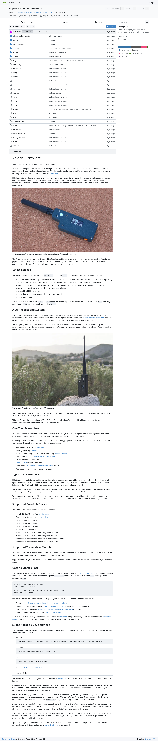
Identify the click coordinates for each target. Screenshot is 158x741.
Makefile (15, 109)
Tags (98, 22)
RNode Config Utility (86, 573)
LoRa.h (14, 105)
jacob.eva (16, 9)
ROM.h (14, 142)
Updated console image (57, 52)
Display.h (15, 85)
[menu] (140, 739)
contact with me (51, 725)
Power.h (15, 125)
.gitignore (15, 60)
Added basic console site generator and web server (67, 60)
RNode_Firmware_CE (32, 9)
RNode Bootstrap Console (93, 318)
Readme (122, 36)
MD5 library (53, 113)
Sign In (152, 3)
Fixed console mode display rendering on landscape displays (70, 85)
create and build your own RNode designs (55, 609)
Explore (12, 3)
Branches (62, 22)
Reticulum (55, 173)
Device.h (15, 81)
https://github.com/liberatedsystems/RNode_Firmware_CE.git (34, 12)
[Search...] (147, 22)
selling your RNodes (54, 612)
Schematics (16, 56)
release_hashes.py (18, 134)
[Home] (4, 3)
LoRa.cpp (15, 101)
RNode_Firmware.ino (19, 138)
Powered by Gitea (8, 739)
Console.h (16, 77)
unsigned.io (44, 514)
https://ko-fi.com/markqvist (32, 667)
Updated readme (55, 56)
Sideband (34, 450)
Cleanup (52, 40)
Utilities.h (15, 146)
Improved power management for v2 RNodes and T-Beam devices (72, 125)
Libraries (15, 48)
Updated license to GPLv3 (58, 97)
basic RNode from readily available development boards (46, 603)
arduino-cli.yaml (18, 64)
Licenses (148, 739)
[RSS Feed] (107, 8)
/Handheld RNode (21, 36)
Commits (27, 22)
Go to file (30, 27)
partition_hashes (18, 121)
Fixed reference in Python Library (60, 48)
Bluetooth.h (16, 69)
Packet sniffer (21, 463)
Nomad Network (61, 453)
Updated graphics (55, 93)
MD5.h (14, 117)
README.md (16, 130)
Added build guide (40, 32)
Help (19, 3)
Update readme (54, 130)
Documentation (18, 44)
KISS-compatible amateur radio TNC (40, 456)
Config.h (15, 73)
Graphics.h (16, 93)
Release (15, 52)
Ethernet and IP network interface (40, 466)
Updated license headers (58, 73)
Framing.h (16, 89)
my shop (63, 616)
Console (15, 40)
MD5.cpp (15, 113)
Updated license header (57, 69)
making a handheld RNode (55, 606)
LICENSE (15, 97)
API (154, 739)
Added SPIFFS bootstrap (57, 64)
